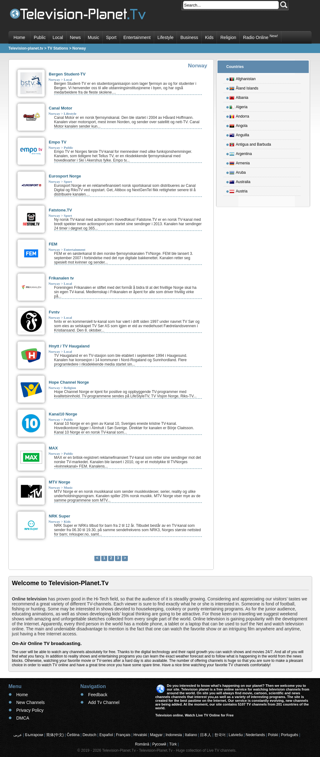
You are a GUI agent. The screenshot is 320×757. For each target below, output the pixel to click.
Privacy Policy (29, 710)
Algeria (238, 106)
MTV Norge (59, 482)
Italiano (191, 735)
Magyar (156, 735)
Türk (173, 744)
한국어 (220, 735)
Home (19, 37)
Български (34, 735)
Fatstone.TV (60, 210)
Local (57, 37)
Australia (240, 181)
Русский (159, 744)
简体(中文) (55, 735)
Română (142, 744)
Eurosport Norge (65, 176)
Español (106, 735)
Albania (238, 96)
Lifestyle (165, 37)
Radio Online (260, 37)
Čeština (73, 735)
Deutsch (89, 735)
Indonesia (174, 735)
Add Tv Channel (103, 702)
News (75, 37)
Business (189, 37)
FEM (53, 244)
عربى (17, 735)
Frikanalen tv (61, 278)
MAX (53, 448)
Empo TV (57, 142)
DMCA (22, 718)
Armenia (239, 162)
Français (123, 735)
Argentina (240, 153)
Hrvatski (140, 735)
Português (289, 735)
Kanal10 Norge (63, 414)
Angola (238, 125)
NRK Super (59, 516)
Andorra (239, 115)
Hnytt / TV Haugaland (69, 346)
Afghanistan (242, 78)
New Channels (30, 702)
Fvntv (54, 312)
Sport (111, 37)
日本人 (205, 735)
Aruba (237, 171)
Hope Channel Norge (69, 382)
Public (40, 37)
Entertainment (137, 37)
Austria (238, 190)
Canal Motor (60, 108)
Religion (228, 37)
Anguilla (239, 134)
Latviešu (236, 735)
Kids (209, 37)
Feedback (97, 694)
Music (93, 37)
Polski (273, 735)
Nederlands (255, 735)
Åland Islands (243, 87)
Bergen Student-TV (67, 74)
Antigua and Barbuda (250, 143)
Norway (54, 79)
